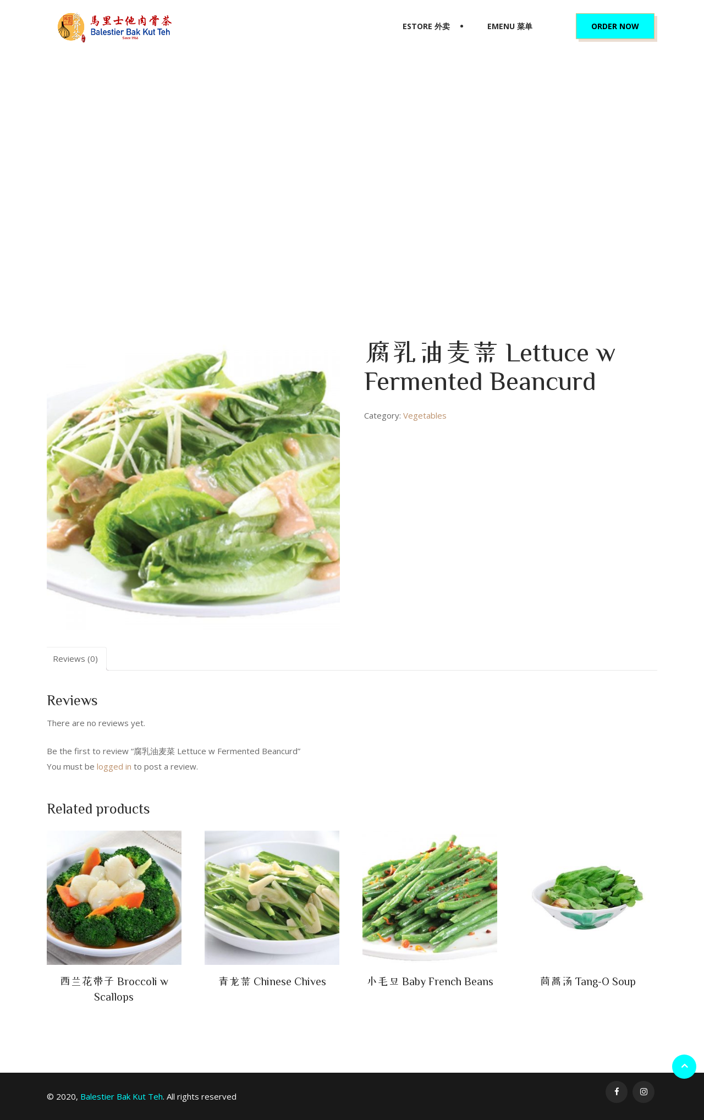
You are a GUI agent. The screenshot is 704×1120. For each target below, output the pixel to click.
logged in (114, 766)
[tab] (75, 659)
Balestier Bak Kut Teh (121, 1096)
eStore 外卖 (426, 26)
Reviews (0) (75, 658)
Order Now (615, 26)
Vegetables (286, 195)
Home (249, 195)
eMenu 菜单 (509, 26)
